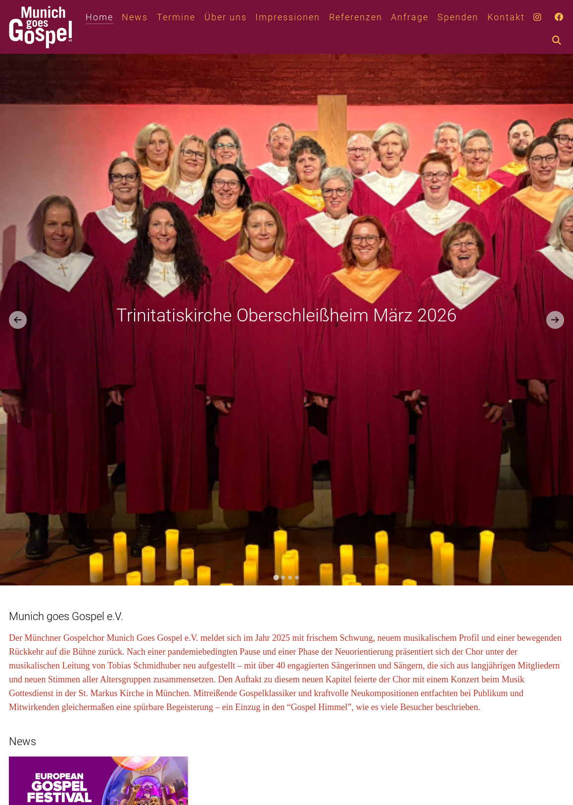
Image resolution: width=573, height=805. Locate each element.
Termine (176, 17)
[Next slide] (555, 320)
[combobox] (567, 41)
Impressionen (287, 17)
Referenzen (355, 17)
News (135, 17)
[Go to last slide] (18, 320)
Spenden (457, 17)
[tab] (276, 577)
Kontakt (506, 17)
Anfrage (410, 17)
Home (99, 17)
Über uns (225, 17)
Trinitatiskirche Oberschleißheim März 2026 (286, 315)
